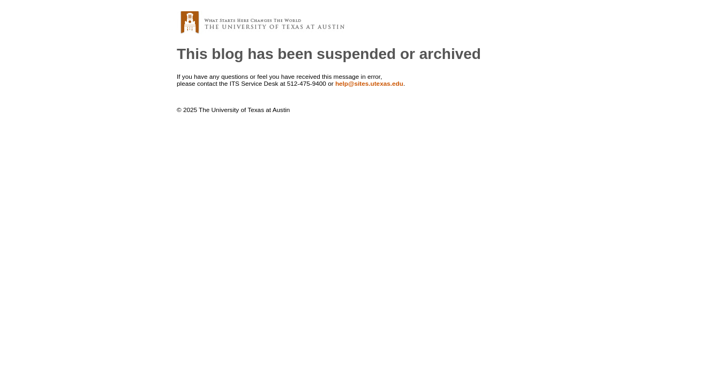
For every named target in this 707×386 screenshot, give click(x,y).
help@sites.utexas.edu (369, 83)
